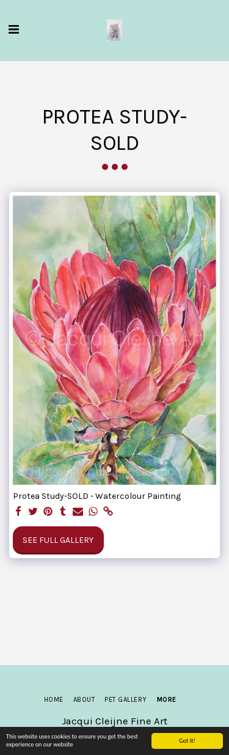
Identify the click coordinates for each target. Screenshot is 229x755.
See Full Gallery (58, 540)
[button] (13, 29)
